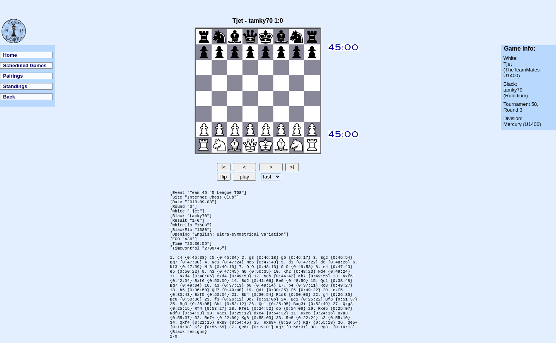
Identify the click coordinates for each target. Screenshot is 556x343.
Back (9, 97)
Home (10, 55)
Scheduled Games (25, 65)
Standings (15, 86)
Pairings (13, 76)
